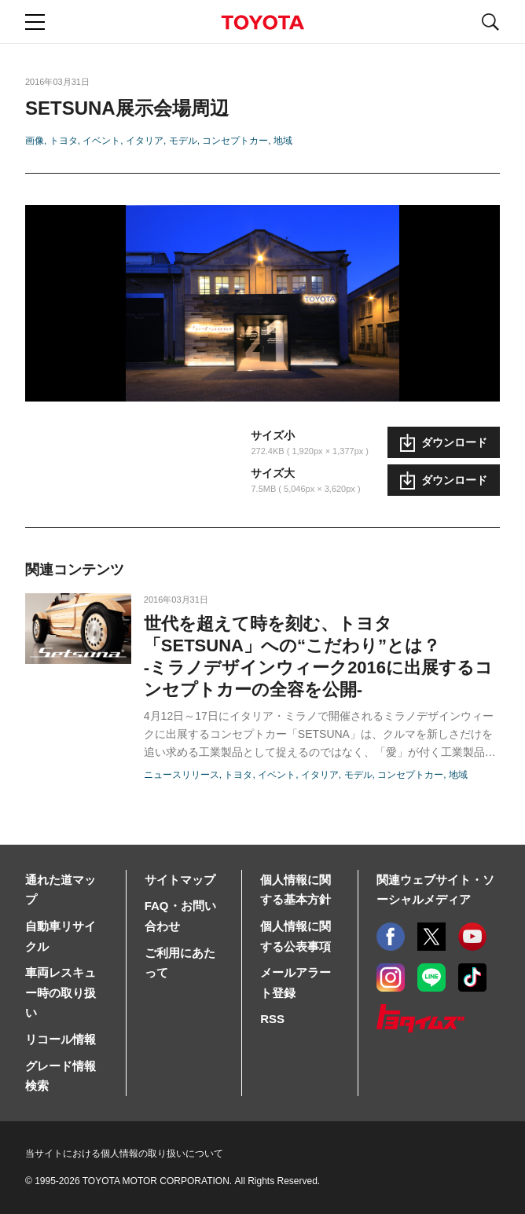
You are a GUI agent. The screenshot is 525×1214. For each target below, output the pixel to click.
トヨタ (64, 140)
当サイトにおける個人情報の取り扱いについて (124, 1153)
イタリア (144, 140)
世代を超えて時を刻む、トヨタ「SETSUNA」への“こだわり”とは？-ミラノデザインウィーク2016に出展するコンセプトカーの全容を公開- (318, 656)
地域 (283, 140)
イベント (101, 140)
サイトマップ (180, 879)
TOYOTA (262, 22)
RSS (272, 1018)
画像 (34, 140)
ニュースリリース (181, 774)
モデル (183, 140)
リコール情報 (60, 1039)
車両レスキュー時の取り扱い (60, 992)
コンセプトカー (235, 140)
